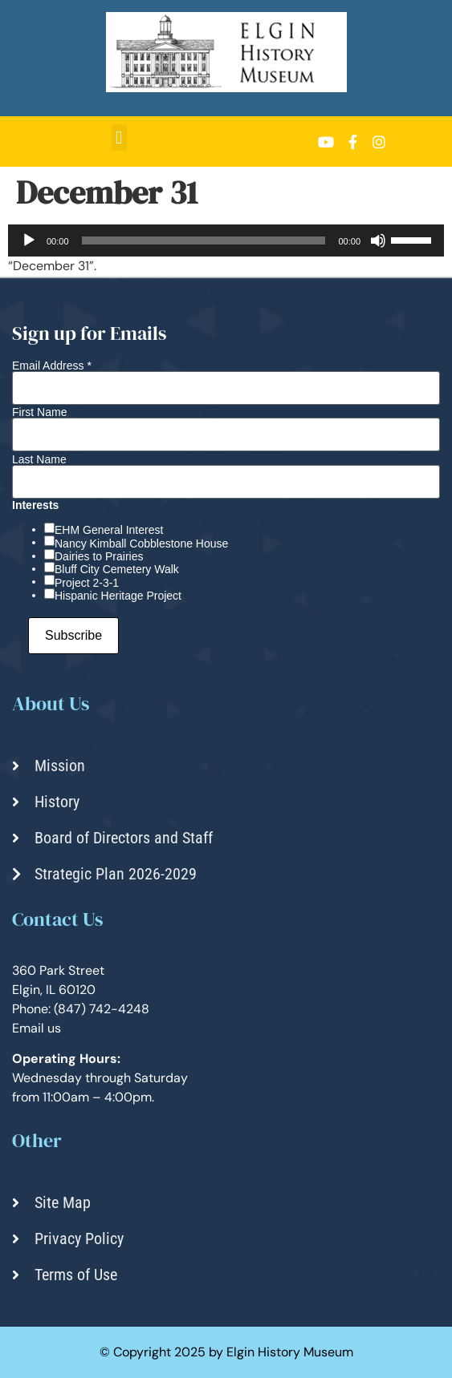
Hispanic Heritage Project (118, 595)
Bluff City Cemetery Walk (117, 569)
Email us (36, 1028)
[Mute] (378, 240)
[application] (226, 240)
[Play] (29, 240)
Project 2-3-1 (87, 582)
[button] (119, 137)
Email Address (52, 365)
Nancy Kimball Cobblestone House (141, 543)
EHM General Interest (109, 529)
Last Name (39, 459)
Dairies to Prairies (99, 556)
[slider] (204, 240)
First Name (39, 412)
